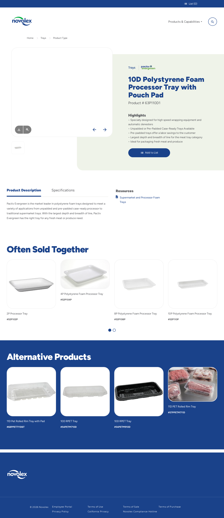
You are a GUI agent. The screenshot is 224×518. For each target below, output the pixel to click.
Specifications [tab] (63, 193)
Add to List (149, 155)
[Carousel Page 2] (114, 333)
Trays (43, 40)
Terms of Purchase (170, 507)
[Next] (105, 133)
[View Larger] (27, 132)
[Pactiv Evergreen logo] (23, 474)
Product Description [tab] (24, 193)
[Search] (210, 21)
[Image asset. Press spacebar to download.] (19, 132)
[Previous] (94, 133)
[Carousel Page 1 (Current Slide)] (109, 333)
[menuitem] (183, 22)
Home (30, 40)
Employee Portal (62, 507)
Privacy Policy (60, 512)
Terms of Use (95, 507)
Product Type (60, 40)
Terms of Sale (131, 507)
